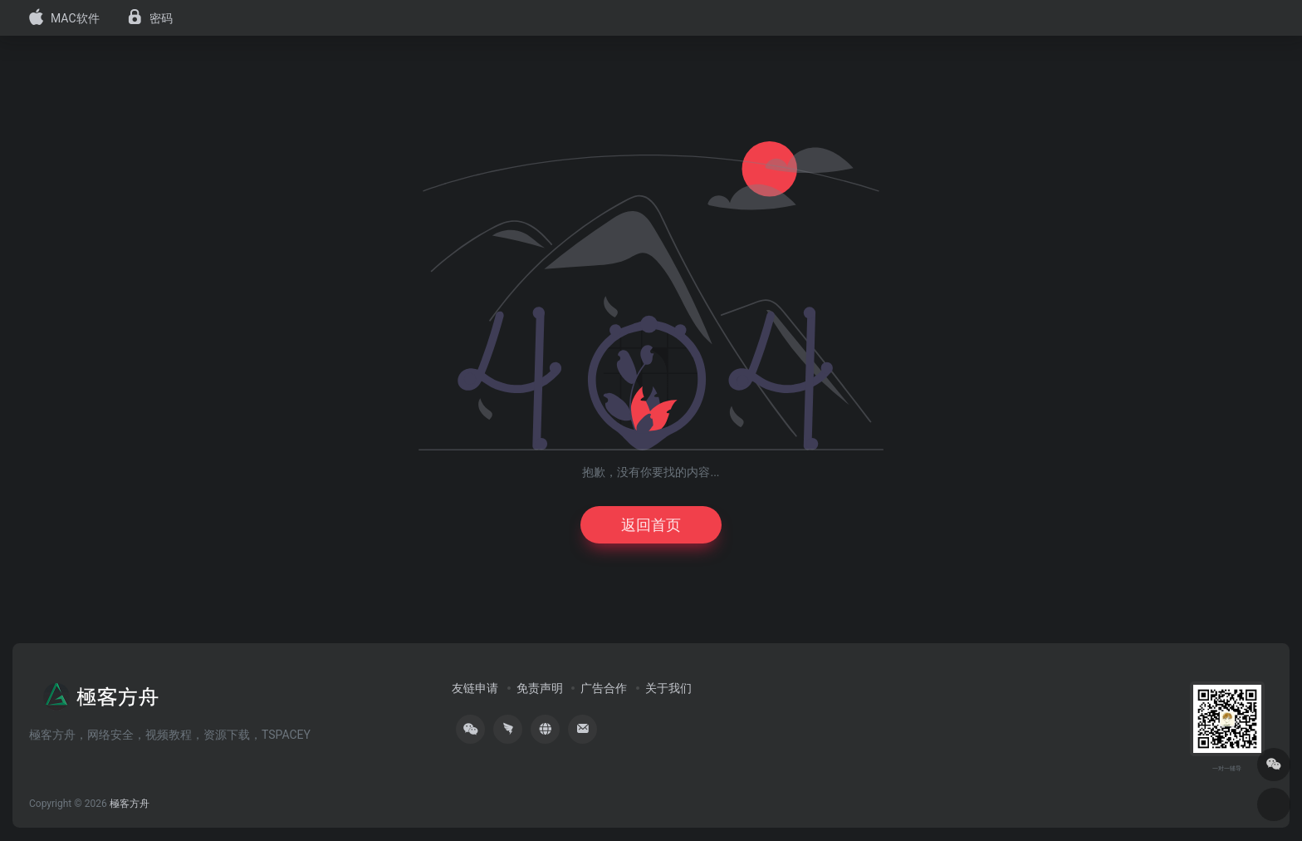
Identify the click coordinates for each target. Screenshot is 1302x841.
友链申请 (475, 688)
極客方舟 (129, 803)
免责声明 (539, 688)
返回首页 (651, 525)
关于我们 (668, 688)
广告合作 (603, 688)
